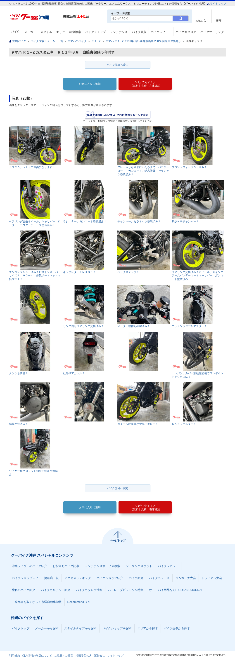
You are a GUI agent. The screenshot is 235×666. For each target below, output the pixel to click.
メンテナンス (119, 32)
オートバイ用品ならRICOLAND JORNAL (176, 590)
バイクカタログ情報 (89, 590)
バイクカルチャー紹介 (55, 590)
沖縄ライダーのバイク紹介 (29, 566)
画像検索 (75, 32)
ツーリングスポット (139, 566)
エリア (60, 32)
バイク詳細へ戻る (117, 64)
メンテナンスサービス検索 (102, 566)
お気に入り (202, 20)
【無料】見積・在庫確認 (145, 84)
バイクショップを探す (117, 628)
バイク (15, 31)
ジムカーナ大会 (185, 578)
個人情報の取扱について (37, 655)
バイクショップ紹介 (110, 578)
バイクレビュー (161, 32)
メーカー (30, 32)
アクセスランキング (77, 578)
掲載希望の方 (84, 655)
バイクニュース (159, 578)
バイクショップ (95, 32)
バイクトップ (20, 628)
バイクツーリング (212, 32)
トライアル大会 (212, 578)
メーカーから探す (47, 628)
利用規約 (14, 655)
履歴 (218, 20)
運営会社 (99, 655)
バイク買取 (139, 32)
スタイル (46, 32)
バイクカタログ (186, 32)
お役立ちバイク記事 (66, 566)
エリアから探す (147, 628)
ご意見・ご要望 (63, 655)
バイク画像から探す (177, 628)
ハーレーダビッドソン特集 (125, 590)
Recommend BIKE (79, 602)
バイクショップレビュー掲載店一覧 (35, 578)
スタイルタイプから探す (80, 628)
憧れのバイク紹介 (23, 590)
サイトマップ (216, 3)
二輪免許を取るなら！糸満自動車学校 (37, 602)
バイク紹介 (136, 578)
